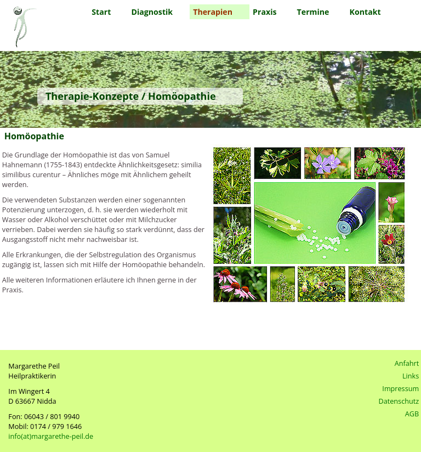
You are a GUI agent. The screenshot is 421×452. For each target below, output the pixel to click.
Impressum (400, 388)
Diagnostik (152, 12)
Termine (313, 12)
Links (410, 376)
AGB (412, 414)
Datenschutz (399, 401)
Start (101, 12)
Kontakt (365, 12)
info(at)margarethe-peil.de (50, 436)
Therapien (212, 12)
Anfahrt (407, 363)
